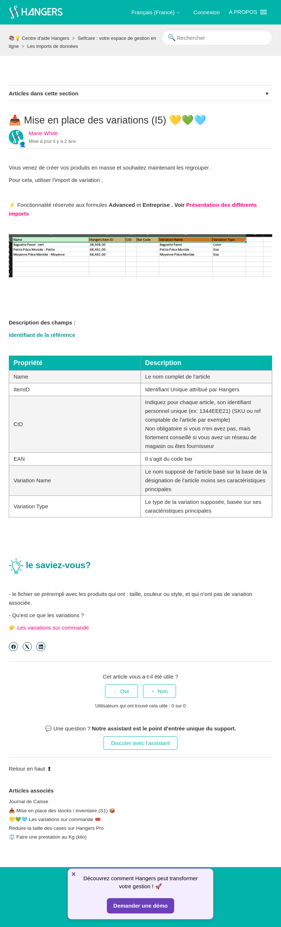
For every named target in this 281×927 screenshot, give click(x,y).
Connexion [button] (207, 12)
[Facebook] (13, 646)
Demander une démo (140, 906)
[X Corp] (27, 646)
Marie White (43, 133)
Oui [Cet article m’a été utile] (124, 691)
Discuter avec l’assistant (140, 743)
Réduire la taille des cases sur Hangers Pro (56, 828)
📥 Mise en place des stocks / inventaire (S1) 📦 (62, 810)
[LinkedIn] (40, 646)
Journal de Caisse (28, 801)
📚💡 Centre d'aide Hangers (39, 38)
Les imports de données (52, 46)
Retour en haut (30, 768)
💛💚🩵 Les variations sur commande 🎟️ (55, 819)
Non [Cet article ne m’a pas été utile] (163, 691)
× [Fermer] (73, 874)
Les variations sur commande (53, 627)
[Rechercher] (217, 37)
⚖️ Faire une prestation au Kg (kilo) (48, 837)
